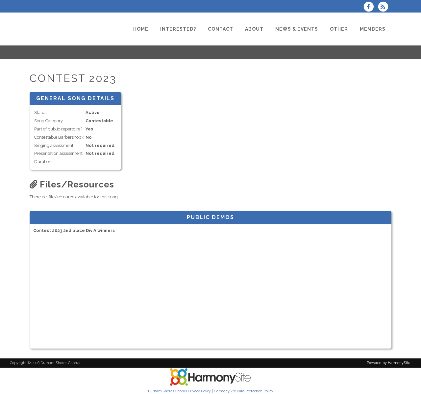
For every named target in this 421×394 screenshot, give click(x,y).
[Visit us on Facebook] (370, 7)
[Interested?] (178, 29)
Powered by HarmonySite (388, 363)
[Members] (372, 29)
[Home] (140, 29)
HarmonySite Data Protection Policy (243, 391)
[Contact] (220, 29)
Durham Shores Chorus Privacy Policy (179, 391)
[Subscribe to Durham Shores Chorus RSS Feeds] (384, 7)
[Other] (339, 29)
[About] (254, 29)
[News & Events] (296, 29)
